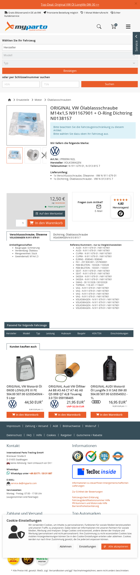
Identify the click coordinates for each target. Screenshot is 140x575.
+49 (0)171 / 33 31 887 (40, 473)
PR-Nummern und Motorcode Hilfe (89, 503)
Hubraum (67, 333)
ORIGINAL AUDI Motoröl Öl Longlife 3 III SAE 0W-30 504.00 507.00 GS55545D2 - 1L (109, 392)
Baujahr (83, 333)
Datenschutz (14, 435)
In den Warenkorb (46, 223)
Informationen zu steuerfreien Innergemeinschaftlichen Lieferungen (100, 484)
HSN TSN (98, 333)
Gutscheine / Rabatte (89, 435)
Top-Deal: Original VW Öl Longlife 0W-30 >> (70, 5)
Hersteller (11, 333)
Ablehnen (66, 546)
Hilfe (39, 435)
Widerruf (90, 426)
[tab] (28, 236)
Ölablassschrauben (59, 99)
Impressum (13, 426)
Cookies (51, 435)
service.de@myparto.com (24, 483)
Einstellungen (87, 546)
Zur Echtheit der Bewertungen (87, 491)
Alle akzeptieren (116, 546)
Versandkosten (60, 203)
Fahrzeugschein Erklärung (85, 497)
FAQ (29, 435)
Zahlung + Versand (36, 426)
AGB (55, 426)
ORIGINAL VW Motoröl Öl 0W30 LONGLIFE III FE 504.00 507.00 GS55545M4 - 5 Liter (25, 392)
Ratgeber (66, 435)
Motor (38, 99)
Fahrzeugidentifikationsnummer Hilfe (91, 500)
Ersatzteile (22, 99)
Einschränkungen (119, 333)
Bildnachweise (71, 426)
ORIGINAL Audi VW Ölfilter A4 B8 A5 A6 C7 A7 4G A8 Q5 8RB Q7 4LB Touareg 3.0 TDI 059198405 (66, 392)
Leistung (51, 333)
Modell (26, 333)
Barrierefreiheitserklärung (85, 506)
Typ (38, 333)
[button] (137, 3)
